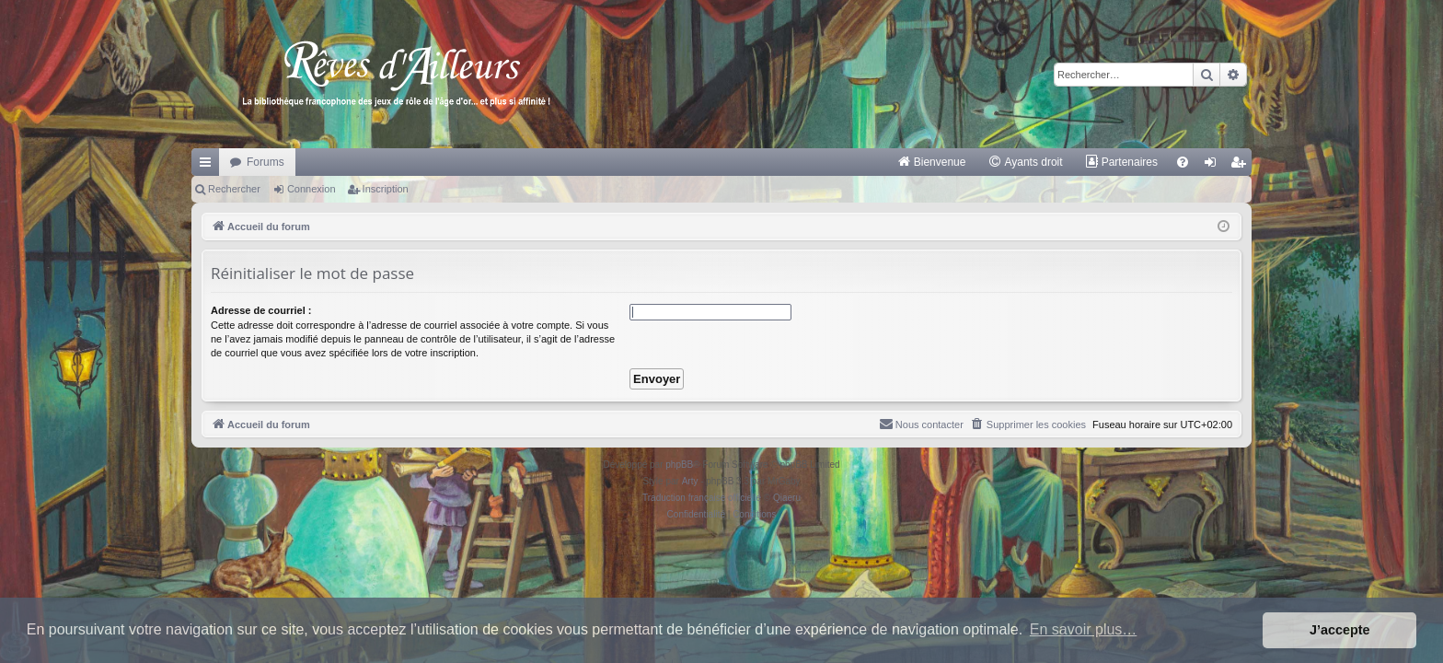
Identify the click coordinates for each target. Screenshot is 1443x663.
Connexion (311, 188)
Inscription (386, 188)
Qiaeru (787, 498)
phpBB (679, 464)
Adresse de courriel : (261, 310)
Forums (265, 162)
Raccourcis (209, 166)
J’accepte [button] (1340, 629)
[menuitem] (931, 162)
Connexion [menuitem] (1214, 166)
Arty (690, 481)
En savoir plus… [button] (1083, 629)
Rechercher (234, 188)
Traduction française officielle (701, 498)
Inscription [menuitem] (1242, 166)
